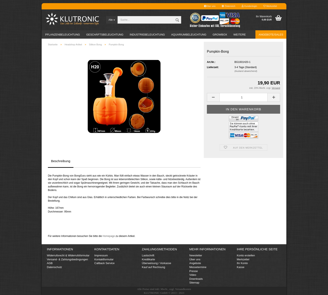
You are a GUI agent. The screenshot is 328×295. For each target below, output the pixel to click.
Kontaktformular (104, 259)
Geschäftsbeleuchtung (104, 34)
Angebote (195, 263)
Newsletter (195, 255)
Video (192, 274)
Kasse (240, 267)
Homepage (108, 236)
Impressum (101, 255)
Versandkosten (183, 289)
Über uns (210, 6)
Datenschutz (54, 267)
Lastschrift (148, 255)
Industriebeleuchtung (147, 34)
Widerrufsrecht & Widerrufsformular (68, 255)
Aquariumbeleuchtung (188, 34)
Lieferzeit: (213, 67)
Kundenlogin (249, 6)
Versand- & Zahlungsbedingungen (67, 259)
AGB (50, 263)
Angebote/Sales (271, 34)
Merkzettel (270, 6)
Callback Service (104, 263)
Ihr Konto (242, 263)
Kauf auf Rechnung (153, 267)
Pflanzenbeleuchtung (62, 34)
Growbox (220, 34)
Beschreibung (60, 161)
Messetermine (197, 267)
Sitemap (194, 282)
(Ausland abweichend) (245, 71)
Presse (193, 271)
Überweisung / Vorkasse (156, 263)
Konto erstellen (246, 255)
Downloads (196, 278)
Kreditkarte (148, 259)
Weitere (239, 34)
